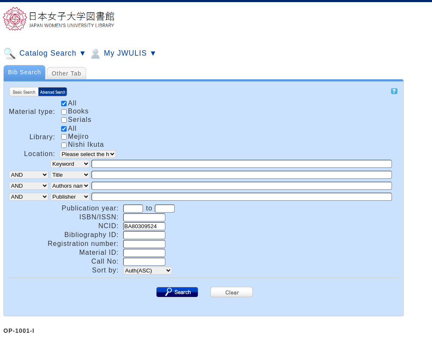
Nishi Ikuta (82, 144)
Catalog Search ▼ (44, 53)
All (69, 128)
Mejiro (75, 136)
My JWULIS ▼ (123, 53)
